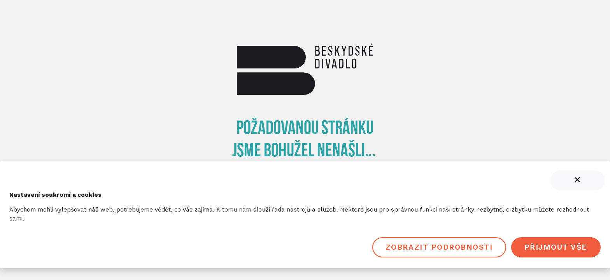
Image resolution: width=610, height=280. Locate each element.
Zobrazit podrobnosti (439, 247)
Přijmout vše (555, 247)
